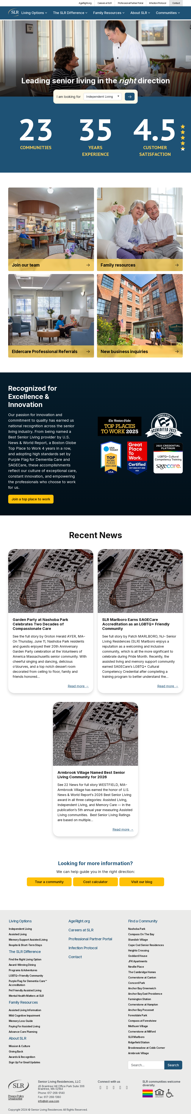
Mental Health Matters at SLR (26, 995)
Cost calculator (95, 882)
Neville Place (136, 966)
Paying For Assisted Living (24, 1026)
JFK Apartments (137, 961)
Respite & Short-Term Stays (25, 945)
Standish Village (138, 939)
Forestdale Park (137, 1015)
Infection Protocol (157, 3)
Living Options (34, 13)
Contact (176, 3)
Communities (168, 13)
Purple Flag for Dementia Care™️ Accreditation (28, 982)
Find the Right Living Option (25, 959)
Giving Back (16, 1051)
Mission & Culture (19, 1046)
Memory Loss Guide (21, 1020)
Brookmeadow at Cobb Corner (146, 1047)
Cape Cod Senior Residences (146, 945)
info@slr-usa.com (48, 1101)
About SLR (140, 13)
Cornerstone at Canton (142, 977)
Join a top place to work (31, 499)
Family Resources (108, 13)
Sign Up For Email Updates (24, 1062)
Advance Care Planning (23, 1031)
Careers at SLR (105, 3)
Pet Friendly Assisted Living (25, 990)
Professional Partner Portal (130, 3)
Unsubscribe (15, 1098)
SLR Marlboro (136, 1037)
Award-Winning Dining (22, 964)
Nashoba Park (136, 928)
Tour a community (49, 882)
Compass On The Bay (141, 934)
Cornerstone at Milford (142, 1031)
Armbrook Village (138, 1053)
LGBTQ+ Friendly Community (26, 975)
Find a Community (142, 921)
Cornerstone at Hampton (143, 1004)
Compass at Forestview (142, 1020)
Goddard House (137, 955)
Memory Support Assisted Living (28, 939)
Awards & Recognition (22, 1056)
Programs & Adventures (23, 970)
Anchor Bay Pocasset (141, 1009)
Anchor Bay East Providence (145, 993)
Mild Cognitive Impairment (24, 1015)
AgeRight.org (85, 3)
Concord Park (136, 982)
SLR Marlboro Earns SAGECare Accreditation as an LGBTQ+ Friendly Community (136, 624)
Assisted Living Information (25, 1010)
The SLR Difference (70, 13)
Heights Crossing (138, 950)
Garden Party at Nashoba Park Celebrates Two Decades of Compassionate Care (40, 624)
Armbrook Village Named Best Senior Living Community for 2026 (91, 774)
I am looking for (69, 97)
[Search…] (146, 1065)
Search (173, 1065)
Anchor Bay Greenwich (142, 988)
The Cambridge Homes (142, 972)
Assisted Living (18, 934)
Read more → (78, 686)
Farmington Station (139, 999)
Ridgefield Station (138, 1042)
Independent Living (20, 928)
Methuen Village (138, 1026)
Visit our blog (141, 882)
